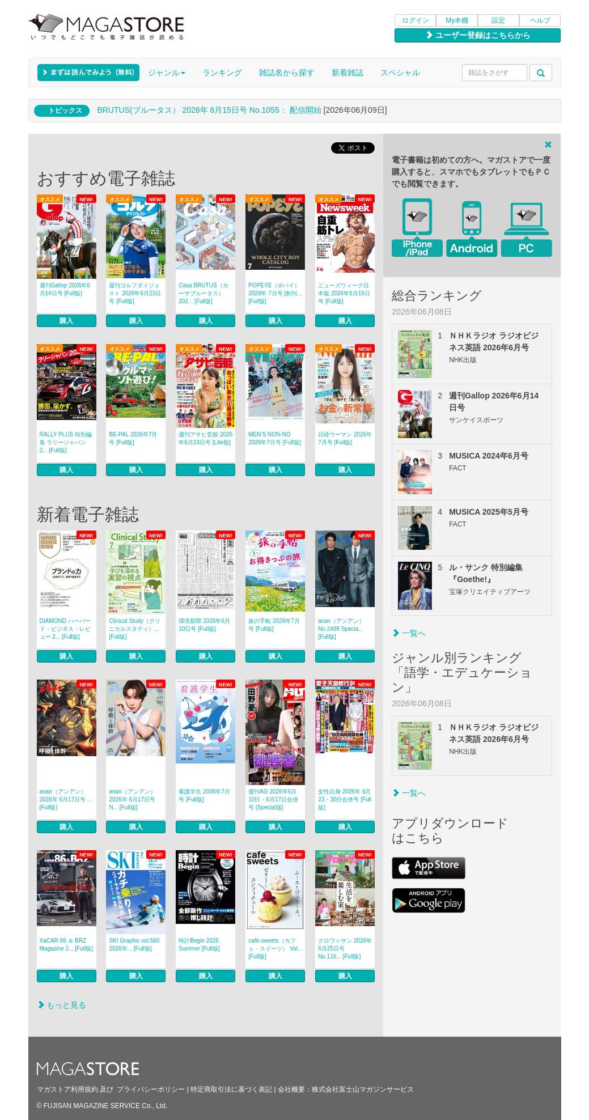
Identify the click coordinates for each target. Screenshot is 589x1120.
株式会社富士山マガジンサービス (363, 1089)
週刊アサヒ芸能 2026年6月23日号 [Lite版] (205, 438)
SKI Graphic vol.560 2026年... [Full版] (134, 944)
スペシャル (400, 72)
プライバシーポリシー (151, 1089)
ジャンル (166, 72)
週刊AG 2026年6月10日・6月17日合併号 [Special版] (273, 799)
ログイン (415, 20)
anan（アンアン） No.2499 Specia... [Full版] (341, 629)
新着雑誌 (347, 72)
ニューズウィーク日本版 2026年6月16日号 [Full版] (344, 293)
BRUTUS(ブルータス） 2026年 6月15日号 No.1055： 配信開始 (209, 109)
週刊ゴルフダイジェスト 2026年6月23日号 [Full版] (135, 293)
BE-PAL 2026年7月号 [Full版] (133, 438)
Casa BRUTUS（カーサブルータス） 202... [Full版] (203, 293)
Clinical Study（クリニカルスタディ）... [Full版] (134, 629)
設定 (498, 20)
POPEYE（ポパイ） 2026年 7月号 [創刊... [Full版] (275, 293)
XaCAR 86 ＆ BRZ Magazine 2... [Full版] (66, 944)
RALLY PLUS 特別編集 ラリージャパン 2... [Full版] (66, 442)
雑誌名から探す (287, 72)
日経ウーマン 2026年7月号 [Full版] (345, 438)
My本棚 (457, 20)
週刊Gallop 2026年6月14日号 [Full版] (65, 289)
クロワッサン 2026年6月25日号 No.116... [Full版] (345, 948)
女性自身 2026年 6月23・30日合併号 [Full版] (344, 799)
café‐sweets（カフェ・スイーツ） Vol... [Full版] (275, 948)
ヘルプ (540, 20)
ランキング (222, 72)
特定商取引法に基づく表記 (231, 1089)
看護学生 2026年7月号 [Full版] (204, 795)
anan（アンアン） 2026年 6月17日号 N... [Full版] (132, 799)
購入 (66, 321)
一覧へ (409, 633)
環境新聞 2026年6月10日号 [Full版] (204, 625)
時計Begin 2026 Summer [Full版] (199, 944)
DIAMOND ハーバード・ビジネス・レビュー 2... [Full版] (65, 629)
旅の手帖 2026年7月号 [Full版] (274, 625)
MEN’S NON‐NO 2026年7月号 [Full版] (274, 438)
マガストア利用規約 (67, 1089)
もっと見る (62, 1004)
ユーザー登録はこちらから (478, 35)
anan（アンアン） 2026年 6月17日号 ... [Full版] (66, 799)
